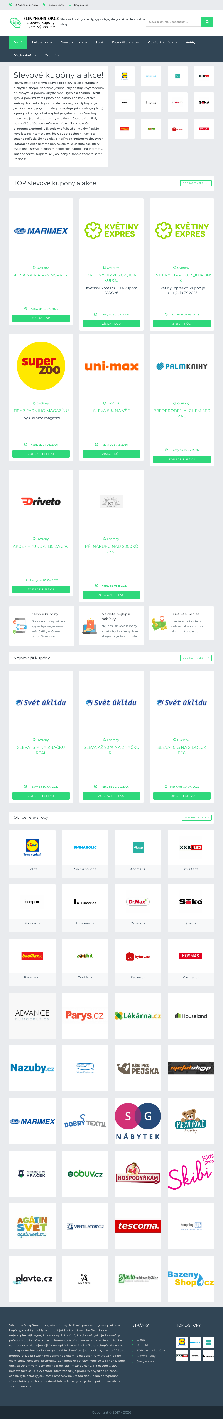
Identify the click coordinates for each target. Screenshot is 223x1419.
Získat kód (41, 318)
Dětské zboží (25, 55)
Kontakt (142, 1345)
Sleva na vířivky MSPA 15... (41, 275)
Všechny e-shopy (196, 817)
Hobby (192, 42)
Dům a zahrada (74, 42)
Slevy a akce (78, 5)
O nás (141, 1339)
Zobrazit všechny (196, 183)
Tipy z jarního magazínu (41, 410)
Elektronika (41, 42)
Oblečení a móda (162, 42)
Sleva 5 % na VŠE (111, 410)
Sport (99, 42)
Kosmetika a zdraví (125, 42)
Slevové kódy (53, 5)
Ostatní (52, 55)
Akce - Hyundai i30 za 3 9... (41, 546)
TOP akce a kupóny (23, 5)
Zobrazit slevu (41, 453)
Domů (18, 42)
